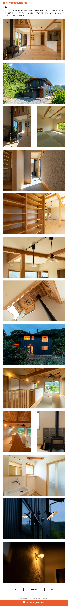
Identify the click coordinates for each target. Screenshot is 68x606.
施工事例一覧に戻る (34, 589)
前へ (16, 589)
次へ (52, 589)
